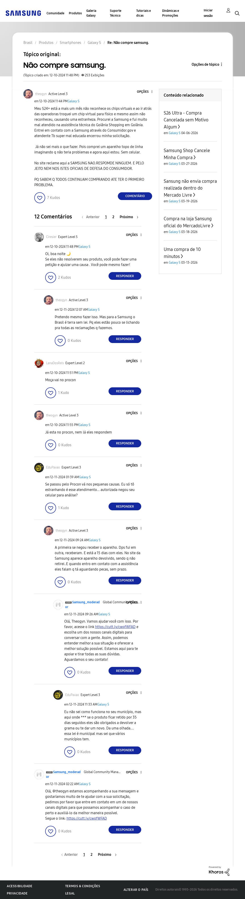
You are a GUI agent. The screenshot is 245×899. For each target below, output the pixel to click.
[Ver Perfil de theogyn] (41, 94)
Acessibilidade (19, 886)
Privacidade (17, 893)
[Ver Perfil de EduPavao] (53, 467)
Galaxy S (73, 101)
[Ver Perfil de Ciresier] (51, 237)
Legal (70, 893)
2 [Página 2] (113, 217)
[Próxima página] (129, 217)
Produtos (75, 13)
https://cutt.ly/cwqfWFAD (115, 627)
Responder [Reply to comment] (125, 276)
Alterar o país (136, 890)
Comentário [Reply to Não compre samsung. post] (135, 196)
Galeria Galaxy (91, 13)
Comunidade (55, 13)
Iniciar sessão (208, 13)
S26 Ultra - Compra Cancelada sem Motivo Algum (186, 120)
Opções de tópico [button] (205, 64)
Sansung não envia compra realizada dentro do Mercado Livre (190, 188)
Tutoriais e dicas (143, 13)
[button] (144, 92)
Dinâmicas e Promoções (170, 13)
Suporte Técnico (115, 13)
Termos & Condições (82, 886)
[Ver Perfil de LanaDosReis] (55, 363)
